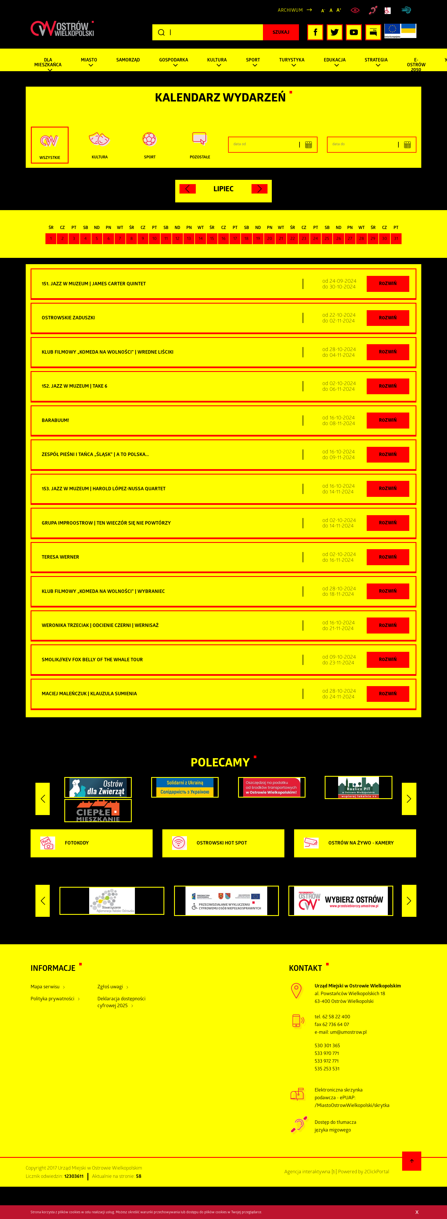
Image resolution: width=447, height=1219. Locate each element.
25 (327, 239)
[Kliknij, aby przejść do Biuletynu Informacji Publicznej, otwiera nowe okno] (373, 32)
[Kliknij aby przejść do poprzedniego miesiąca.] (187, 189)
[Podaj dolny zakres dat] (273, 145)
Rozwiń (388, 284)
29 (373, 239)
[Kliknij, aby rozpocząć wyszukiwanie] (281, 32)
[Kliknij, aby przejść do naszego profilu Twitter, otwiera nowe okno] (335, 32)
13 (189, 239)
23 (304, 239)
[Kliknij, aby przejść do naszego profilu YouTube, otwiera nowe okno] (354, 32)
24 (315, 239)
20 (269, 239)
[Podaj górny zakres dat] (371, 145)
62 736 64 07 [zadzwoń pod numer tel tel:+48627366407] (335, 1027)
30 (384, 239)
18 (246, 239)
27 (350, 239)
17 (235, 239)
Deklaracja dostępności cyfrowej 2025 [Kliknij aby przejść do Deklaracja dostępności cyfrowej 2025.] (121, 1005)
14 (201, 239)
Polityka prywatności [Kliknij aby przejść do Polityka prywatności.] (52, 1001)
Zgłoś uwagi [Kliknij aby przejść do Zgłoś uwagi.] (110, 989)
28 (361, 239)
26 (338, 239)
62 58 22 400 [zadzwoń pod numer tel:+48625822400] (336, 1019)
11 (166, 239)
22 (292, 239)
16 (223, 239)
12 (177, 239)
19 (258, 239)
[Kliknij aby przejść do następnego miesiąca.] (260, 189)
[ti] (334, 1174)
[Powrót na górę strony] (412, 1163)
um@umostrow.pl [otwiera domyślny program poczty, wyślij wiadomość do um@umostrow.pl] (348, 1035)
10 (154, 239)
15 (212, 239)
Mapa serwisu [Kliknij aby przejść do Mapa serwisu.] (45, 989)
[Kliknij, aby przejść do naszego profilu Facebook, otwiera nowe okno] (315, 32)
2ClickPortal (376, 1174)
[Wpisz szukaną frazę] (225, 32)
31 (396, 239)
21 (281, 239)
